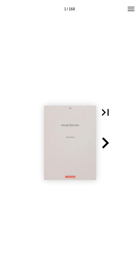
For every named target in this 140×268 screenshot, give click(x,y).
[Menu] (131, 9)
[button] (105, 112)
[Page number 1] (69, 9)
